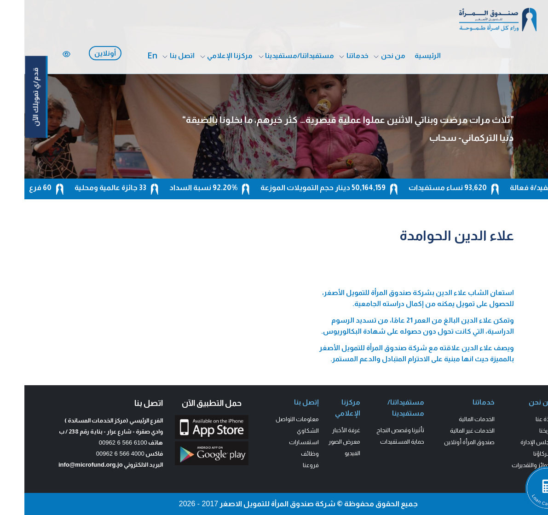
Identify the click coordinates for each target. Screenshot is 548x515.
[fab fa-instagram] (539, 83)
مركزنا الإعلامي (205, 55)
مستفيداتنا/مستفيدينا (275, 55)
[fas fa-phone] (540, 120)
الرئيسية (403, 55)
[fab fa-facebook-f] (538, 58)
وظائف (285, 453)
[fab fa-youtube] (539, 95)
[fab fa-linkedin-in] (539, 107)
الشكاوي (283, 430)
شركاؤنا (519, 453)
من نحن (369, 55)
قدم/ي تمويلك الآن (11, 97)
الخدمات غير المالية (448, 430)
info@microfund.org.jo (66, 464)
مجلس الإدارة (512, 442)
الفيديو (328, 453)
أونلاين (81, 53)
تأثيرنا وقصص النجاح (376, 430)
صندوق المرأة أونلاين (445, 442)
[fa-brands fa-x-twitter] (539, 70)
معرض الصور (320, 441)
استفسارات (279, 442)
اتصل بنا (157, 55)
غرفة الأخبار (322, 430)
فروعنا (286, 465)
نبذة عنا (520, 419)
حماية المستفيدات (378, 441)
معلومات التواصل (272, 419)
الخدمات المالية (452, 419)
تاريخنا (522, 430)
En (128, 55)
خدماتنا (333, 55)
